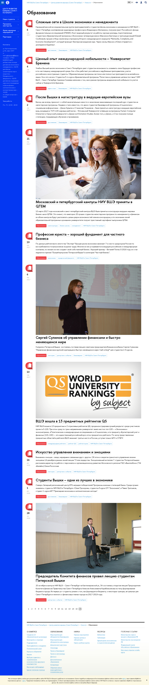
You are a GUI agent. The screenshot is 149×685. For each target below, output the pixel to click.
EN (132, 2)
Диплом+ (53, 657)
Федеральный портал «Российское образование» (130, 646)
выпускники (52, 258)
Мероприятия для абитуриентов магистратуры (59, 641)
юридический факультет (66, 258)
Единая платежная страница (36, 670)
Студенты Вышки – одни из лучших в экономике (74, 480)
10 (59, 609)
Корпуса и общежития (34, 652)
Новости (83, 625)
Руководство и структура (35, 640)
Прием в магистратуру (57, 654)
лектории (51, 355)
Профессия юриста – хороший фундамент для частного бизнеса (80, 236)
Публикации (101, 638)
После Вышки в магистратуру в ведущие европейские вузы (83, 96)
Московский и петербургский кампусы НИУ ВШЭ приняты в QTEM (84, 204)
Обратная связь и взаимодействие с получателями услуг (56, 670)
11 (62, 609)
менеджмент (76, 226)
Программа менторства (7, 25)
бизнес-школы (64, 226)
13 (69, 609)
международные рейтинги (57, 444)
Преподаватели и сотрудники (36, 646)
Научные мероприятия (81, 635)
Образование (56, 631)
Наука (77, 631)
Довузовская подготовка (58, 645)
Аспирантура (54, 665)
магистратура (53, 226)
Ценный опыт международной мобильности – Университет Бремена (83, 60)
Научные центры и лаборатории (80, 639)
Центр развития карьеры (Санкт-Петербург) (64, 625)
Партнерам (7, 37)
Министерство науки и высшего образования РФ (129, 636)
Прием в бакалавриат (57, 651)
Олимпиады (54, 648)
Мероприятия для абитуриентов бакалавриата (59, 636)
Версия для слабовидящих (35, 667)
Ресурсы (101, 631)
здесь (124, 679)
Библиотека (101, 635)
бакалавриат (63, 50)
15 (77, 609)
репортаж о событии (64, 355)
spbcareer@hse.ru (12, 55)
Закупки (29, 654)
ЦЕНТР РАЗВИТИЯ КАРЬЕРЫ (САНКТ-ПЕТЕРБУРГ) (10, 11)
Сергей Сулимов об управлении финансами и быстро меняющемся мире (78, 339)
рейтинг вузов (83, 444)
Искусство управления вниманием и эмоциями (73, 451)
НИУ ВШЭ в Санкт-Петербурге (80, 50)
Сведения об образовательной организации (37, 636)
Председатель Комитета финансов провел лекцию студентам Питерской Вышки (85, 578)
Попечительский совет (34, 649)
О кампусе (32, 631)
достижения (52, 50)
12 (66, 609)
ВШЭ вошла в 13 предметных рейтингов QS (71, 421)
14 (73, 609)
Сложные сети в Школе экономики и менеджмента (77, 21)
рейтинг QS (72, 444)
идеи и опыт (52, 88)
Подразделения (32, 643)
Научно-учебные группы (82, 643)
